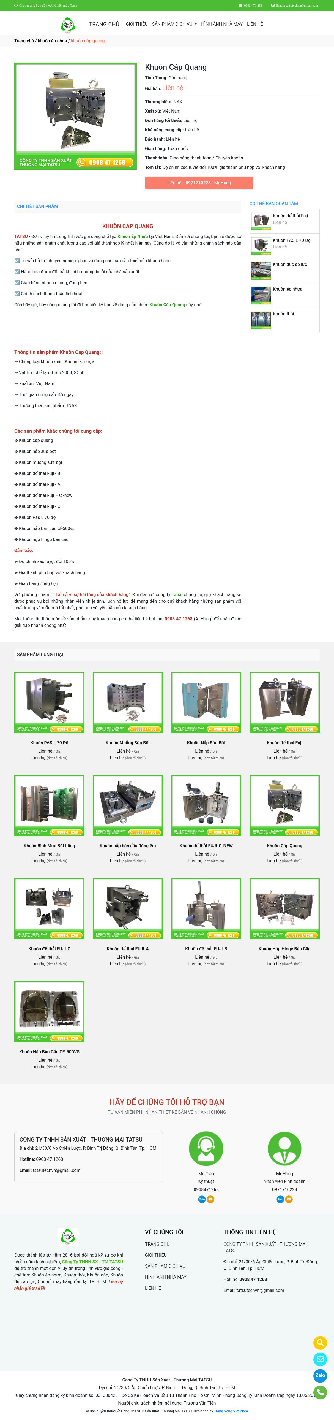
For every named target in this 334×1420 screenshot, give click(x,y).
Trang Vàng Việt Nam (231, 1411)
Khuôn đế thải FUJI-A (128, 948)
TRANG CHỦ (104, 24)
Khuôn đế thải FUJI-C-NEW (206, 845)
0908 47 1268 (49, 1159)
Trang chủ (24, 41)
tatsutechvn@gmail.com (56, 1170)
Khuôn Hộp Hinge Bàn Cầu (285, 948)
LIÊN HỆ (255, 24)
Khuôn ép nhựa (287, 289)
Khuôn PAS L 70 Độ (292, 240)
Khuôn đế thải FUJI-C (49, 948)
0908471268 (206, 1189)
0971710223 (198, 182)
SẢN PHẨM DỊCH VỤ (173, 24)
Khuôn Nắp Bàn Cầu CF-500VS (49, 1051)
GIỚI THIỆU (137, 24)
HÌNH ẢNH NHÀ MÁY (222, 24)
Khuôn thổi (283, 314)
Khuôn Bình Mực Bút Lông (49, 845)
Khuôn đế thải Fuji (290, 215)
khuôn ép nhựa (52, 41)
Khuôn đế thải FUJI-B (206, 948)
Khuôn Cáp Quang (284, 845)
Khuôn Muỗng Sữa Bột (128, 742)
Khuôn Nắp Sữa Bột (206, 742)
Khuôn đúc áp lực (290, 264)
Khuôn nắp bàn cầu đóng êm (128, 845)
